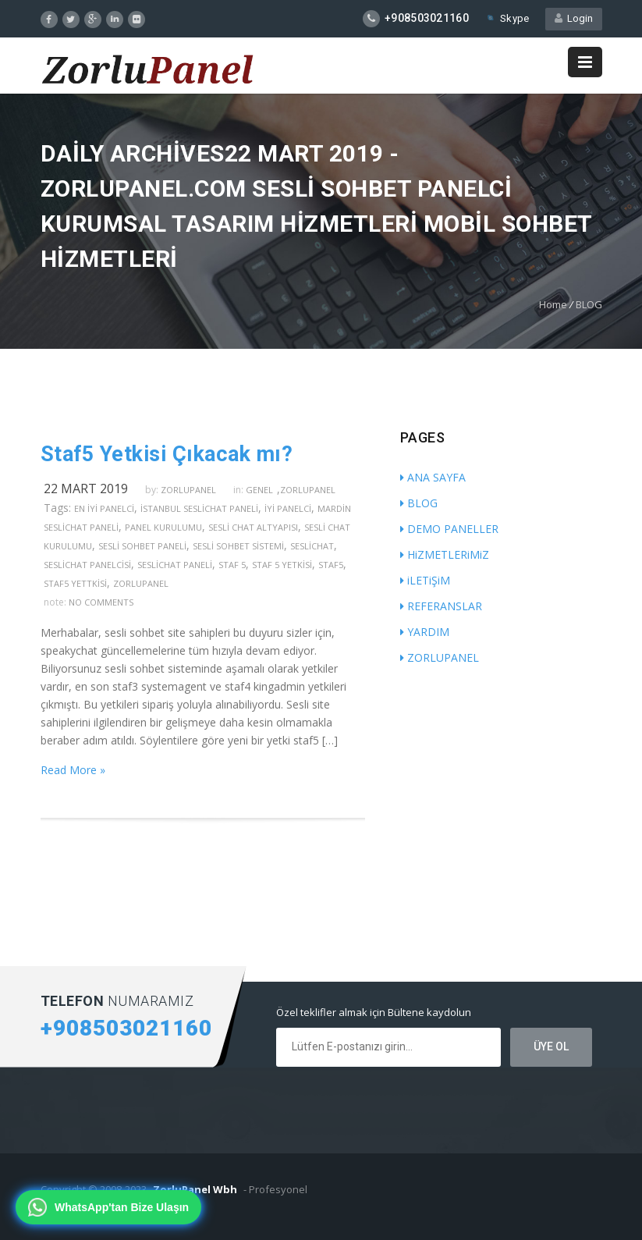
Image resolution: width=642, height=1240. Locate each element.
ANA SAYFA (433, 477)
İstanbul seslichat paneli (199, 508)
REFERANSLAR (441, 606)
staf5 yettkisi (75, 583)
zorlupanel (188, 490)
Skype (507, 18)
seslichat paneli (174, 564)
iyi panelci (287, 508)
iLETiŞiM (425, 580)
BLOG (589, 304)
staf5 (330, 564)
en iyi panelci (104, 508)
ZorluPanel (307, 490)
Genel (259, 490)
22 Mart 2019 (86, 488)
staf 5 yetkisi (282, 564)
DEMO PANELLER (449, 528)
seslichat (312, 546)
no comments (101, 602)
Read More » (73, 769)
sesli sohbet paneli (142, 546)
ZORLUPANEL (439, 657)
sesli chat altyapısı (253, 527)
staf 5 (232, 564)
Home (553, 304)
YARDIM (424, 631)
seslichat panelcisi (87, 564)
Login (574, 18)
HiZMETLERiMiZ (444, 554)
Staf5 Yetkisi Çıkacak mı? (167, 454)
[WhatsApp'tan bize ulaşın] (108, 1207)
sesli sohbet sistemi (238, 546)
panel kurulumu (163, 527)
